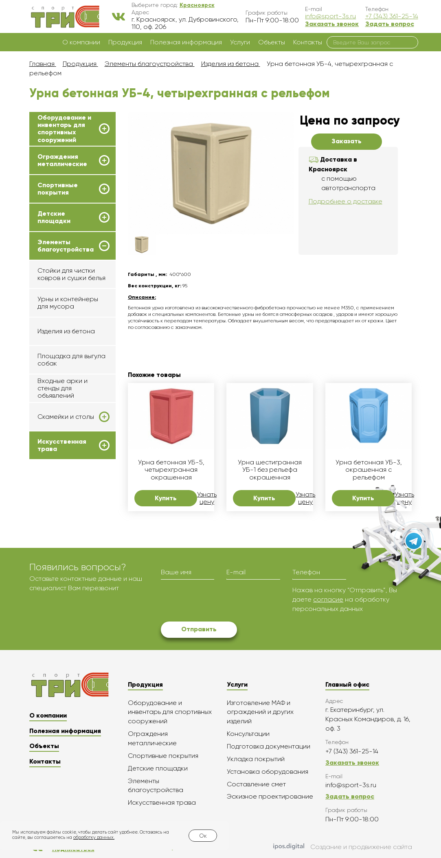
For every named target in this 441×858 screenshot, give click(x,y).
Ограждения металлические (62, 160)
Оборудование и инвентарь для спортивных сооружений (64, 129)
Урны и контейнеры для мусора (67, 302)
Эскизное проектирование (270, 796)
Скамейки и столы (65, 416)
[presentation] (223, 601)
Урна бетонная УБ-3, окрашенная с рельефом (369, 470)
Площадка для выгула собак (71, 359)
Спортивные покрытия (57, 189)
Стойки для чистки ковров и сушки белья (71, 274)
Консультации (248, 734)
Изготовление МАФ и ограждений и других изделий (260, 712)
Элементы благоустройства (65, 246)
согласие (328, 599)
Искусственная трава (61, 445)
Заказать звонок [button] (332, 24)
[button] (197, 5)
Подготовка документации (268, 746)
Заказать (346, 141)
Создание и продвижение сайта (342, 847)
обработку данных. (93, 837)
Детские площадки (53, 217)
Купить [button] (166, 498)
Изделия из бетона (66, 331)
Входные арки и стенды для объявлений (62, 388)
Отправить (199, 629)
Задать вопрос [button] (389, 24)
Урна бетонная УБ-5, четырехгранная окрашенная (171, 470)
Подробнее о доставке (345, 201)
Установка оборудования (267, 771)
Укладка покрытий (256, 759)
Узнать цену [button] (207, 498)
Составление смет (256, 784)
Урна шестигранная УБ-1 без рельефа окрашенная (270, 470)
